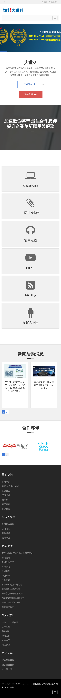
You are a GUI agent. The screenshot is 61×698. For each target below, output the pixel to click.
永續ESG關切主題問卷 (12, 584)
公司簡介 (6, 482)
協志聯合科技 (8, 665)
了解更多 (29, 84)
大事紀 (5, 500)
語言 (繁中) (53, 2)
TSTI (17, 684)
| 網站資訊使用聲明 (49, 684)
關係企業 (6, 509)
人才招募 (6, 627)
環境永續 (6, 575)
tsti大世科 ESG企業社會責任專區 (17, 553)
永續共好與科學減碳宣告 (13, 598)
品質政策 (6, 491)
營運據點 (6, 495)
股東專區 (6, 538)
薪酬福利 (6, 631)
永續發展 (6, 558)
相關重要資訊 (8, 607)
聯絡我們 (30, 94)
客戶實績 (6, 504)
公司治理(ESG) (8, 562)
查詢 (44, 2)
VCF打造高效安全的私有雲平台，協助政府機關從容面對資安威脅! (15, 387)
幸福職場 (6, 567)
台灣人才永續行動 (10, 622)
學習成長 (6, 636)
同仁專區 (6, 645)
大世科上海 (7, 669)
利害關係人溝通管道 (11, 589)
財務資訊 (6, 533)
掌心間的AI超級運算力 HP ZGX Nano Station (44, 385)
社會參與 (6, 640)
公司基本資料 (8, 524)
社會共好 (6, 580)
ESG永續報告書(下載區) (12, 593)
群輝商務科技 (8, 660)
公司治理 (6, 529)
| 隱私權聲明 (37, 684)
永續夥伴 (6, 571)
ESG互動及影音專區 (11, 602)
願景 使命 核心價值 (10, 486)
